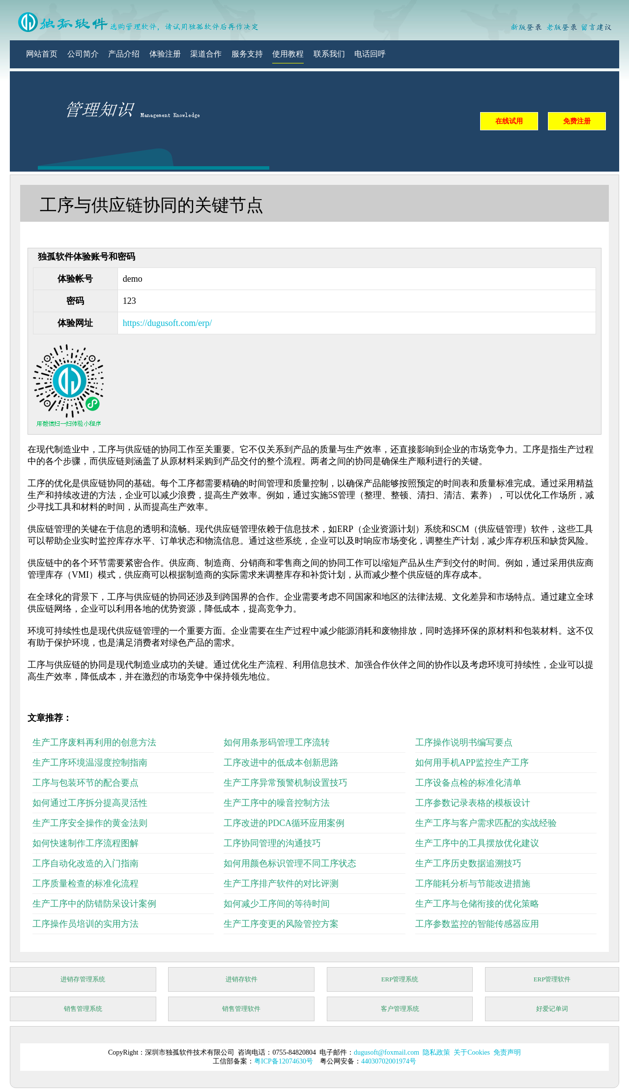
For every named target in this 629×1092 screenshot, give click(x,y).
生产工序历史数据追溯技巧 (468, 863)
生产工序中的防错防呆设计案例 (94, 904)
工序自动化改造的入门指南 (85, 863)
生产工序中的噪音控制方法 (277, 803)
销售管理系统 (83, 1008)
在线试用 (509, 121)
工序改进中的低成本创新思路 (281, 762)
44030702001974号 (388, 1061)
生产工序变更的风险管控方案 (281, 924)
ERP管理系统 (400, 979)
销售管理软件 (241, 1008)
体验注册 (165, 54)
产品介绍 (124, 54)
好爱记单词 (552, 1008)
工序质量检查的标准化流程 (85, 883)
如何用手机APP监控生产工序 (472, 762)
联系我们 (329, 54)
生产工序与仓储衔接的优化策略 (477, 904)
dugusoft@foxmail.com (386, 1052)
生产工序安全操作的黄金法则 (89, 823)
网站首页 (41, 54)
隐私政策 (436, 1052)
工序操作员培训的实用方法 (85, 924)
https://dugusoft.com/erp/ (167, 323)
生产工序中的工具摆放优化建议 (477, 843)
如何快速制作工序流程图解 (85, 843)
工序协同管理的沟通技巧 (272, 843)
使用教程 (288, 54)
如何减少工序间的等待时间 (277, 904)
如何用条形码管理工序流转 (277, 742)
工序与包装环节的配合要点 (85, 783)
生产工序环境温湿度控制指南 (89, 762)
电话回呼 (370, 54)
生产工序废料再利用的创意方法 (94, 742)
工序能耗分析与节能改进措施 (472, 883)
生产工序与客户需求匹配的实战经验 (486, 823)
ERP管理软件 (552, 979)
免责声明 (507, 1052)
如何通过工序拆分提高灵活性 (89, 803)
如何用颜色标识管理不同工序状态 (290, 863)
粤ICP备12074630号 (283, 1061)
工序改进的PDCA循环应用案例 (284, 823)
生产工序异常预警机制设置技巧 (285, 783)
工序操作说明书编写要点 (464, 742)
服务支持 (247, 54)
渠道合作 (206, 54)
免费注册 (577, 121)
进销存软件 (241, 979)
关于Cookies (472, 1052)
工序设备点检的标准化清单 (468, 783)
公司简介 (83, 54)
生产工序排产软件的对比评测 (281, 883)
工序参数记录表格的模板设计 (472, 803)
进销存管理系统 (82, 979)
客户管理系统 (400, 1008)
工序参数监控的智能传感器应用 (477, 924)
